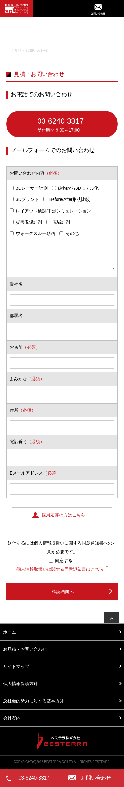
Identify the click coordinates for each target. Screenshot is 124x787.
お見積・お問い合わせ (25, 649)
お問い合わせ (96, 777)
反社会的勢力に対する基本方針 (33, 700)
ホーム (9, 632)
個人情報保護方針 (20, 683)
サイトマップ (16, 666)
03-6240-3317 (77, 125)
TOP (7, 50)
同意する (60, 560)
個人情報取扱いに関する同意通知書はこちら (59, 569)
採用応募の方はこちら (63, 514)
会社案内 (12, 717)
